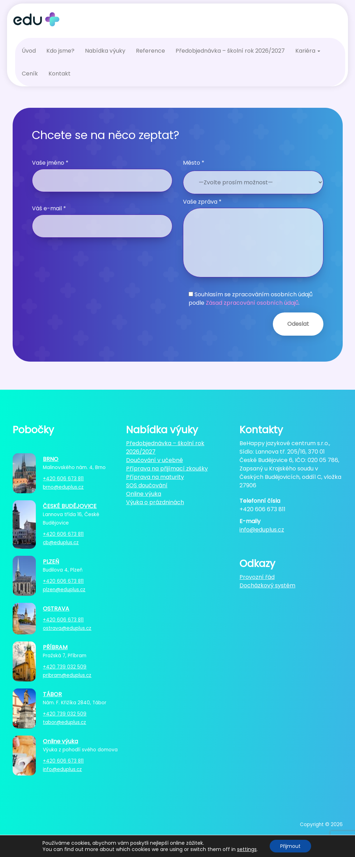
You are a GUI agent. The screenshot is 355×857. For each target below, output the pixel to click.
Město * (193, 163)
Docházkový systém (267, 585)
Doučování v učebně (154, 460)
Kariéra (307, 51)
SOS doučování (146, 485)
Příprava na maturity (155, 477)
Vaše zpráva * (253, 237)
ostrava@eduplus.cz (67, 628)
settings (247, 849)
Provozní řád (257, 577)
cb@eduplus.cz (61, 542)
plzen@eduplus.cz (64, 589)
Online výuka (143, 494)
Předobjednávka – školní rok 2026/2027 (230, 51)
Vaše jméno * (102, 175)
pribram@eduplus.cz (67, 675)
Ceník (30, 74)
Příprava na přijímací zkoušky (167, 468)
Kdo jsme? (60, 51)
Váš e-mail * (102, 221)
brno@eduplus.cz (63, 487)
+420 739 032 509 (64, 667)
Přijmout (290, 846)
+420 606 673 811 (63, 478)
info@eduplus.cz (62, 769)
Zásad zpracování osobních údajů (252, 303)
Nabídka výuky (105, 51)
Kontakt (59, 74)
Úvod (29, 51)
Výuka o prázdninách (155, 502)
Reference (150, 51)
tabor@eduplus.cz (64, 722)
